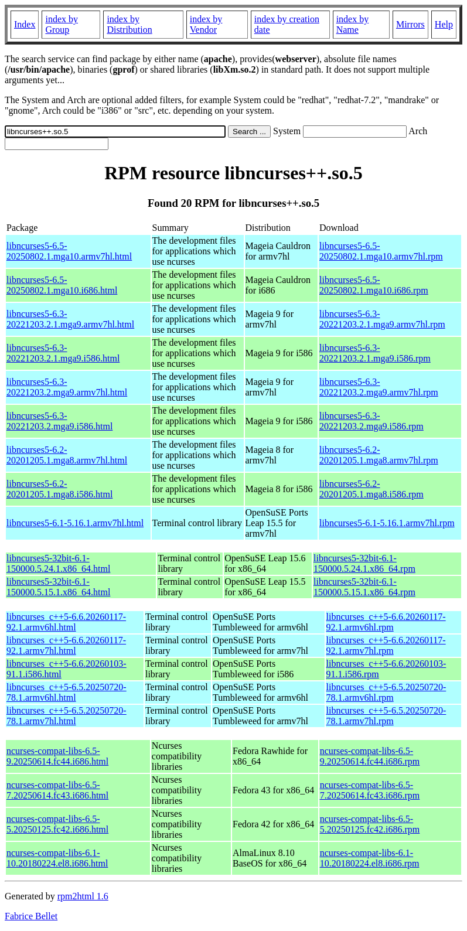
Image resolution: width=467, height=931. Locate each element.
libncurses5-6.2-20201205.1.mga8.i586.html (59, 489)
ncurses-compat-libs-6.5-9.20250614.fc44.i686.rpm (370, 756)
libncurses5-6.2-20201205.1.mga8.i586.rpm (371, 489)
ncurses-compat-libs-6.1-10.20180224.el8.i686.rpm (370, 858)
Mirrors (410, 24)
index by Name (352, 24)
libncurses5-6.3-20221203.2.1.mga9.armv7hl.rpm (382, 319)
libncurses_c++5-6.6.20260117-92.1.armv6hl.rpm (386, 622)
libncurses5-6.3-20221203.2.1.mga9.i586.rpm (375, 353)
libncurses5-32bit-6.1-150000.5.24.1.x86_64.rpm (364, 563)
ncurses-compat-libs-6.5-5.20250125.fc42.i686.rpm (370, 824)
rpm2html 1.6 (82, 896)
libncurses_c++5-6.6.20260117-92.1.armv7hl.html (66, 645)
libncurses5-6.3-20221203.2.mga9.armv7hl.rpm (378, 387)
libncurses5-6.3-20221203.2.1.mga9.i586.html (63, 353)
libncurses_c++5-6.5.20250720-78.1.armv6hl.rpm (386, 692)
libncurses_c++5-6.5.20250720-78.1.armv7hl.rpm (386, 715)
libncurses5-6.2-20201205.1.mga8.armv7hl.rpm (378, 455)
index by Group (61, 24)
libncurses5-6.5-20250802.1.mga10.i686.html (61, 285)
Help (444, 24)
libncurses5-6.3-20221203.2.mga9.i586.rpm (371, 421)
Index (24, 24)
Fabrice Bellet (31, 916)
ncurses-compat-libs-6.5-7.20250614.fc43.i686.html (57, 790)
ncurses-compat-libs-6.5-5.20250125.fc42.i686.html (57, 824)
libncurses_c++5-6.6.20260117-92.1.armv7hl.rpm (386, 645)
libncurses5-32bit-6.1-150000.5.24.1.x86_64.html (58, 563)
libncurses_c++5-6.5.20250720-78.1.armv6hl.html (66, 692)
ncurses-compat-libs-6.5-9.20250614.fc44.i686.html (57, 756)
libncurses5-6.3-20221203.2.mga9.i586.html (59, 421)
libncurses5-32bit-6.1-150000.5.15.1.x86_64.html (58, 587)
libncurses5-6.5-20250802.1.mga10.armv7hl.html (69, 251)
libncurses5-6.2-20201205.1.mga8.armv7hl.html (66, 455)
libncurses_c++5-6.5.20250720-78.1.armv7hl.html (66, 715)
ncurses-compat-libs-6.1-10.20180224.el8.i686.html (57, 858)
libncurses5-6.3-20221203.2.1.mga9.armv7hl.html (70, 319)
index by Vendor (206, 24)
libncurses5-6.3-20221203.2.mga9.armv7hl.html (66, 387)
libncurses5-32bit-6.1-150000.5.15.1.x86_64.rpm (364, 587)
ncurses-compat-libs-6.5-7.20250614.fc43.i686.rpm (370, 790)
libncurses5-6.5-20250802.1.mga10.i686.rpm (373, 285)
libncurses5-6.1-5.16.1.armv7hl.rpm (387, 523)
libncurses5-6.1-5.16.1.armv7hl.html (75, 523)
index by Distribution (129, 24)
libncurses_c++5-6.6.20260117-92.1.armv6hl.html (66, 622)
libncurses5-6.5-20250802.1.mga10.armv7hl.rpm (381, 251)
